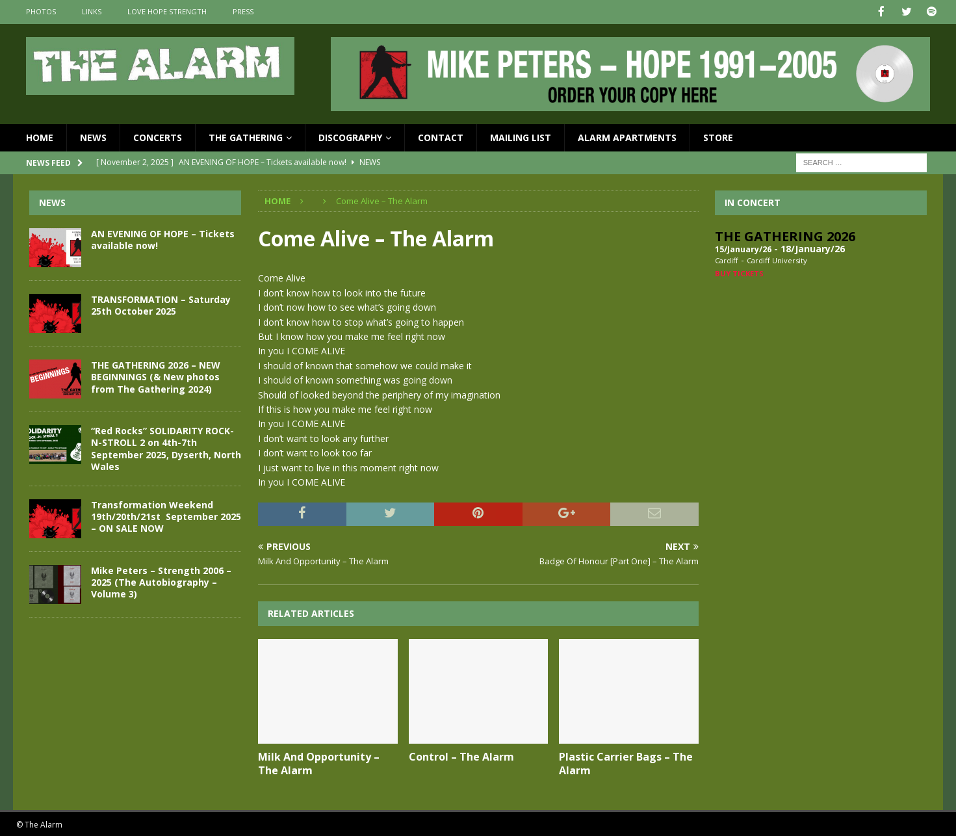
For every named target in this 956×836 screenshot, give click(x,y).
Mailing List (520, 136)
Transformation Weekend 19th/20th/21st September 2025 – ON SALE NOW (166, 515)
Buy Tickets (739, 272)
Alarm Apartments (627, 136)
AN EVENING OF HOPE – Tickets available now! (163, 239)
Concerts (157, 136)
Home (39, 136)
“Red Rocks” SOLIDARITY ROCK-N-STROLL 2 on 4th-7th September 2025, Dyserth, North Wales (166, 448)
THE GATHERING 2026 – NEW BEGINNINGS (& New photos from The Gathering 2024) (155, 376)
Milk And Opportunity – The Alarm (319, 763)
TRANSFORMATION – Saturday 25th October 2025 (161, 305)
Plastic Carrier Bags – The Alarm (626, 763)
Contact (440, 136)
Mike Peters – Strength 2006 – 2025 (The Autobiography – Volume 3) (161, 581)
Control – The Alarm (461, 756)
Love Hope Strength (167, 11)
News (93, 136)
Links (91, 11)
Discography (350, 136)
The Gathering (246, 136)
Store (718, 136)
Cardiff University (777, 260)
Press (243, 11)
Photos (41, 11)
